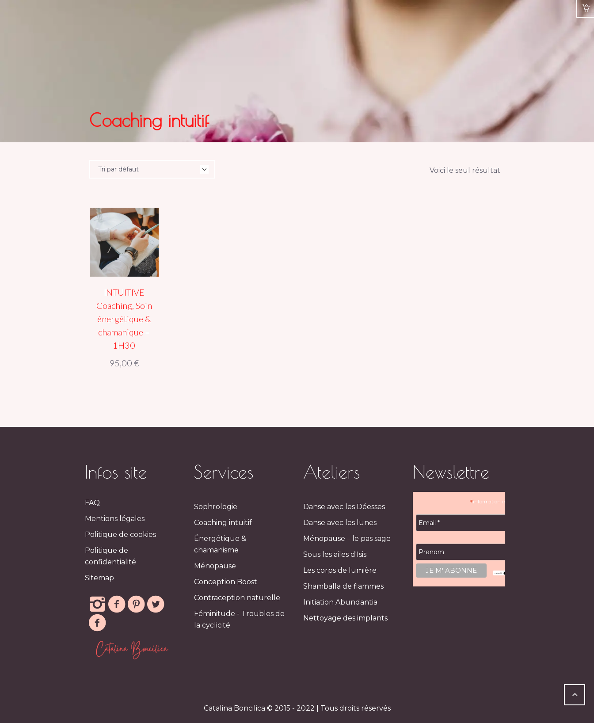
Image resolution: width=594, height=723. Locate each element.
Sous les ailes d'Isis (334, 554)
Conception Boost (225, 582)
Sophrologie (215, 506)
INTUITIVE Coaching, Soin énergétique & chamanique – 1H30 (124, 318)
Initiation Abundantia (340, 602)
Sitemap (99, 578)
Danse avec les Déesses (344, 506)
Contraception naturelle (237, 598)
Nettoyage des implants (345, 618)
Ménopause (215, 566)
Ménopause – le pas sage (347, 538)
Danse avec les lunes (340, 522)
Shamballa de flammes (343, 586)
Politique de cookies (120, 534)
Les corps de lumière (340, 570)
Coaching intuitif (223, 522)
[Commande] (152, 169)
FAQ (92, 502)
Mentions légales (115, 518)
